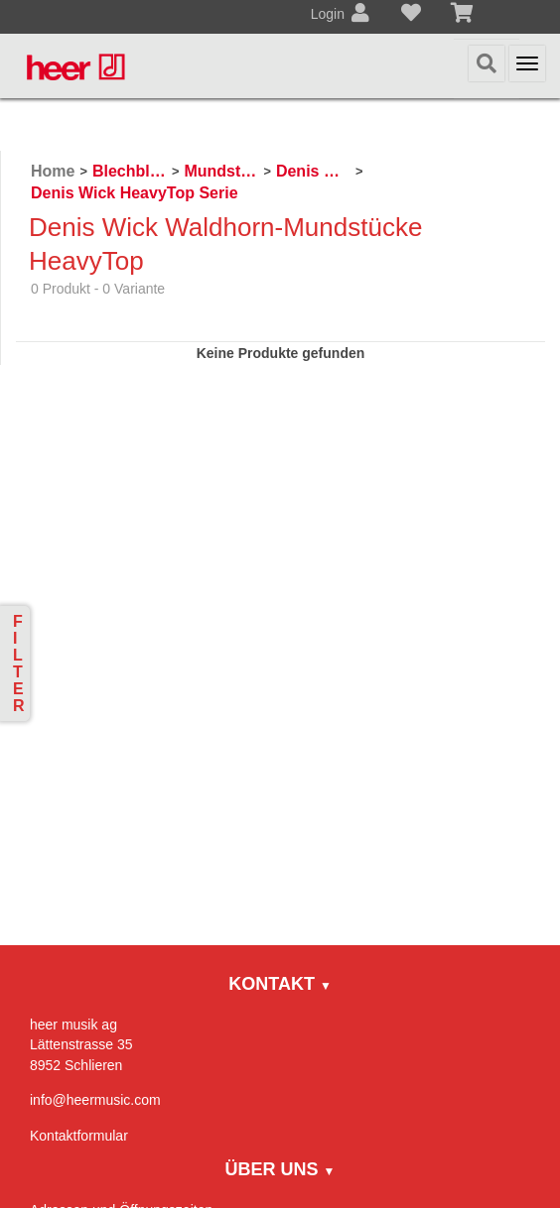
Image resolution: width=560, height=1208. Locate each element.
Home (52, 171)
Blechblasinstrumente (129, 171)
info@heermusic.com (95, 1100)
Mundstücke (221, 171)
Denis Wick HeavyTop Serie (134, 192)
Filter (19, 663)
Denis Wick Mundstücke (313, 171)
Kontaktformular (79, 1136)
